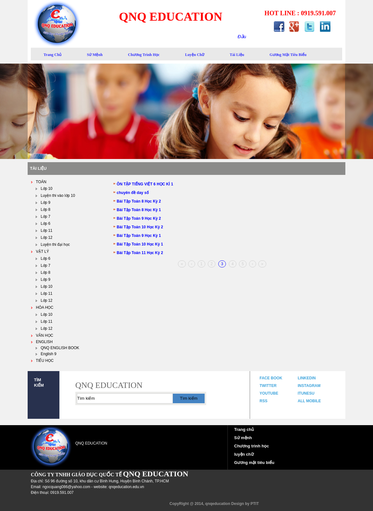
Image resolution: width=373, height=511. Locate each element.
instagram (309, 385)
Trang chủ (244, 429)
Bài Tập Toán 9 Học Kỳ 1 (137, 235)
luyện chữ (194, 54)
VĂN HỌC (42, 335)
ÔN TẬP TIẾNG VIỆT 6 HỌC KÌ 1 (143, 184)
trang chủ (52, 54)
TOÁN (38, 182)
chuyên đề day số (131, 192)
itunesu (306, 393)
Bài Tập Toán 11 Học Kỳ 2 (138, 253)
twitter (268, 385)
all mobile (309, 401)
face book (271, 378)
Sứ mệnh (243, 437)
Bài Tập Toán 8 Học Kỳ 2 (137, 201)
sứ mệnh (94, 54)
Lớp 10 (44, 188)
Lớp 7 (43, 216)
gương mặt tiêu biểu (287, 54)
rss (264, 401)
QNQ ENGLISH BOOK (57, 348)
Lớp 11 (44, 230)
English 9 (46, 354)
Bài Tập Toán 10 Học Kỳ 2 (138, 227)
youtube (269, 393)
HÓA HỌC (42, 307)
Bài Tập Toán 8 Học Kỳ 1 (137, 210)
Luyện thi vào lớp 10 (55, 195)
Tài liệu (237, 54)
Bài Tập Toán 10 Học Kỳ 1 (138, 244)
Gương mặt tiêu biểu (254, 462)
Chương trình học (144, 54)
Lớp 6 (43, 223)
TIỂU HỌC (42, 360)
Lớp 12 (44, 237)
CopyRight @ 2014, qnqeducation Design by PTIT (214, 503)
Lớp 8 (43, 209)
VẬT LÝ (40, 251)
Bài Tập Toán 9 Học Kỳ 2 (137, 218)
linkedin (307, 378)
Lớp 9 (43, 202)
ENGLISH (42, 342)
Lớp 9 (43, 279)
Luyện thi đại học (53, 244)
